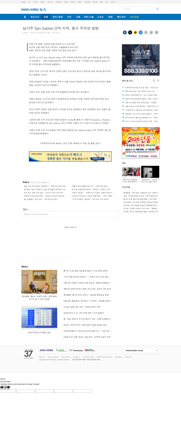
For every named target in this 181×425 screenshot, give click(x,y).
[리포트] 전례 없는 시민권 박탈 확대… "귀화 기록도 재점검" (95, 196)
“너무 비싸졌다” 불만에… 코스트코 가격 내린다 (90, 199)
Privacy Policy (66, 357)
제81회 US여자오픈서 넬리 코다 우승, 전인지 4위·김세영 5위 (88, 288)
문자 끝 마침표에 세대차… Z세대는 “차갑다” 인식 (91, 189)
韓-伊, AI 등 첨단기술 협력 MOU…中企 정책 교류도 (142, 199)
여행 (101, 2)
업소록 (113, 2)
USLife (66, 2)
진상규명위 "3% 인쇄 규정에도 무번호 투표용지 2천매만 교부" (146, 202)
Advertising (118, 357)
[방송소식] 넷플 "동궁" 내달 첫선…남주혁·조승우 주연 (87, 337)
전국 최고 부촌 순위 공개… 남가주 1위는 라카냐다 (43, 192)
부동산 (73, 2)
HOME (23, 2)
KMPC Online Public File (104, 357)
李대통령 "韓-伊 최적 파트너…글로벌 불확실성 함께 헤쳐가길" (88, 294)
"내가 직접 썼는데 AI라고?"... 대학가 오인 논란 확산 (85, 276)
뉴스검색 (127, 9)
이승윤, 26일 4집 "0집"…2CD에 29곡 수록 (81, 306)
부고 (106, 2)
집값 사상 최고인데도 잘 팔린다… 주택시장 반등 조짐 (45, 186)
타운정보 (58, 2)
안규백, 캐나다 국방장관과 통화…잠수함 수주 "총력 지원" (145, 211)
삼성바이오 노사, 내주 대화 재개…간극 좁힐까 (83, 312)
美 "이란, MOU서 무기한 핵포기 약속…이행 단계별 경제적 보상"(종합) (88, 318)
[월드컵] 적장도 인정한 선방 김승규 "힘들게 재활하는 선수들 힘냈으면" (88, 282)
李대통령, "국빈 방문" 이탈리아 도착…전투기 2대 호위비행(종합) (147, 193)
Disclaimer (76, 357)
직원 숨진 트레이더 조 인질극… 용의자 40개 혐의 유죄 (137, 121)
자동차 (80, 2)
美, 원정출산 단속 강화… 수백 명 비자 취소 (41, 199)
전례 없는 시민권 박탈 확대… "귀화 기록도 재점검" (139, 87)
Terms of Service (53, 357)
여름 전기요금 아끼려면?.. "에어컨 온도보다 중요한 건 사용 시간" (49, 196)
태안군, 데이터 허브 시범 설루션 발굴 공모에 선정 (85, 324)
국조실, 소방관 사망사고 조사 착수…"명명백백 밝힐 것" (144, 208)
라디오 (36, 2)
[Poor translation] (7, 388)
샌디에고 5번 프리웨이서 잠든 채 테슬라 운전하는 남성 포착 (47, 189)
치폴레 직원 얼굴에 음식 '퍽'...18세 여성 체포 (89, 186)
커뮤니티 (50, 2)
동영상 (42, 2)
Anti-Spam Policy (88, 357)
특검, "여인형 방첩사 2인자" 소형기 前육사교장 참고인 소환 (145, 196)
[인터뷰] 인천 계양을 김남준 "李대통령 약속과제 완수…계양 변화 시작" (150, 205)
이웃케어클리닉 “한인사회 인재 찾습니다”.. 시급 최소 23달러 (88, 330)
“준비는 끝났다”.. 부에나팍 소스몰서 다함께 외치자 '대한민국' (96, 192)
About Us (42, 357)
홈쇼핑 (95, 2)
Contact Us (128, 357)
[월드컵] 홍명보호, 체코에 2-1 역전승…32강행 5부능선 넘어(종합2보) (88, 300)
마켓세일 (87, 2)
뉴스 (29, 2)
